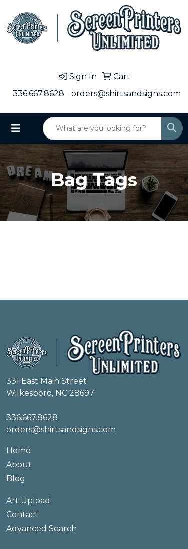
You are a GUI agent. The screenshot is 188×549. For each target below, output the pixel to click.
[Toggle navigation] (15, 128)
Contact (22, 514)
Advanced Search (41, 528)
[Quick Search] (102, 128)
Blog (15, 478)
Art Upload (28, 500)
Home (18, 450)
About (19, 464)
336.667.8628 (38, 93)
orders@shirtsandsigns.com (126, 93)
